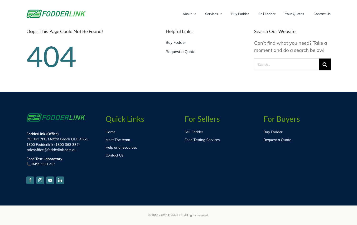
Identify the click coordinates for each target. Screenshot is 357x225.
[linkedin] (60, 180)
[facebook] (30, 180)
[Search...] (286, 64)
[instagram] (40, 180)
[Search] (325, 64)
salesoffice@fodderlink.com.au (51, 149)
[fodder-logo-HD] (56, 12)
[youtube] (50, 180)
